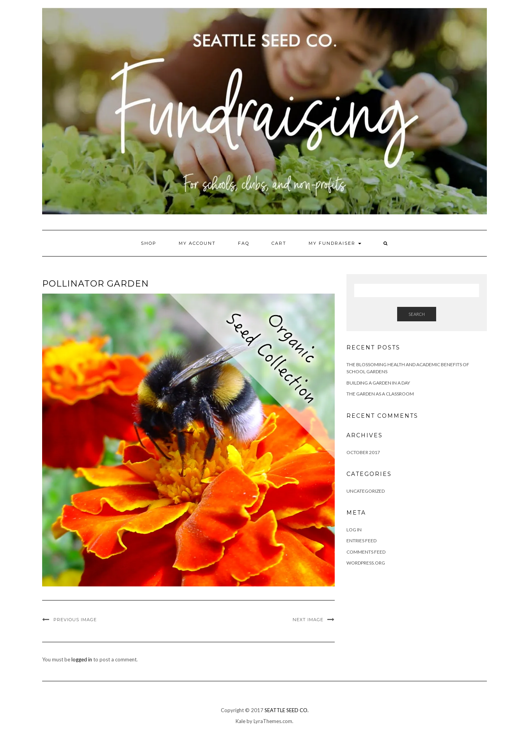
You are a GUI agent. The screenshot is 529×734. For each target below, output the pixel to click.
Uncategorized (365, 491)
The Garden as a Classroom (380, 394)
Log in (354, 530)
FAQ (243, 243)
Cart (279, 243)
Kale (240, 721)
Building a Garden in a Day (378, 383)
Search (416, 314)
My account (197, 243)
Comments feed (365, 552)
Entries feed (361, 540)
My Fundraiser (335, 243)
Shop (148, 243)
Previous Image (75, 619)
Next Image (308, 619)
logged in (81, 659)
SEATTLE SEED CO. (286, 710)
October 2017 (363, 452)
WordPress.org (365, 563)
